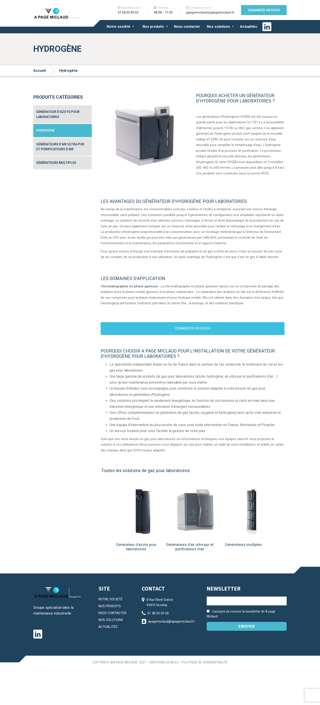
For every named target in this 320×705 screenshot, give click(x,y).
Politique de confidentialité (204, 662)
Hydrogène (45, 130)
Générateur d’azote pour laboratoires (58, 114)
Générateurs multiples (56, 162)
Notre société (118, 26)
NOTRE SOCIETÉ (110, 599)
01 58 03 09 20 (158, 613)
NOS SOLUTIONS (110, 620)
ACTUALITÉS (108, 627)
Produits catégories (58, 97)
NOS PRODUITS (109, 606)
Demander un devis (264, 10)
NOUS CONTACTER (112, 613)
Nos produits (153, 26)
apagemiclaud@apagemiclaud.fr (171, 621)
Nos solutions (218, 26)
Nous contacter (187, 26)
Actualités (248, 26)
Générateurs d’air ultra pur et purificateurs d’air (60, 146)
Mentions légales (164, 662)
